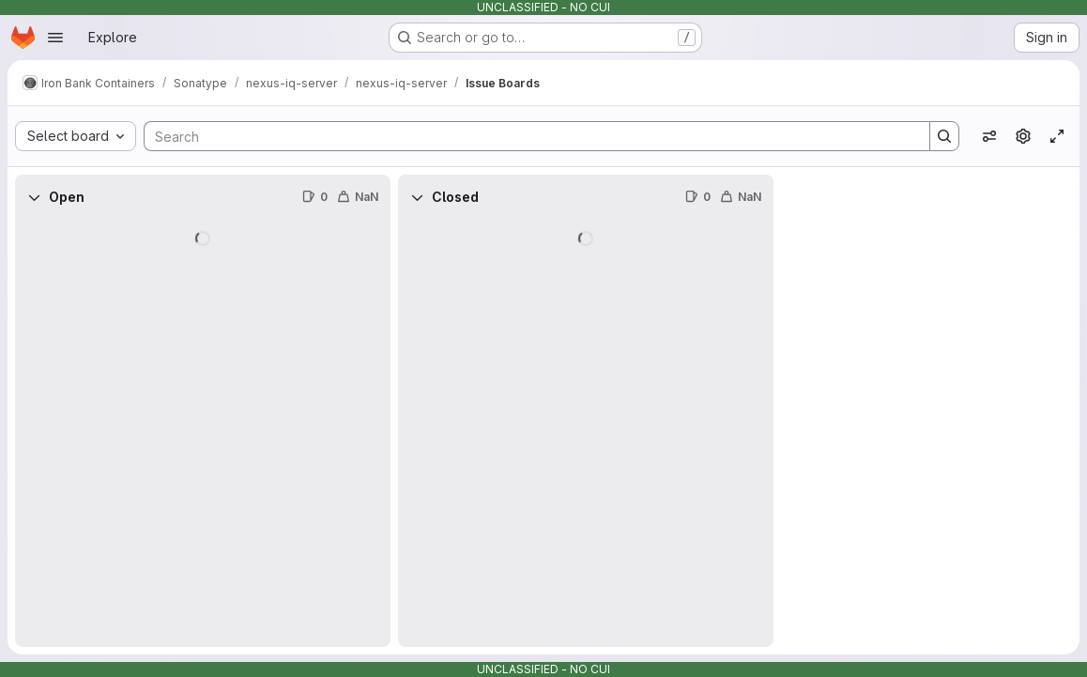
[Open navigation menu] (55, 38)
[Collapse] (34, 197)
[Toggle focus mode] (1057, 136)
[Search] (527, 136)
